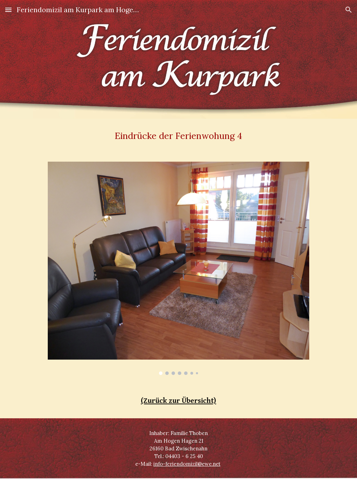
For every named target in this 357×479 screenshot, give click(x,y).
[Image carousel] (178, 268)
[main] (178, 136)
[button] (8, 9)
